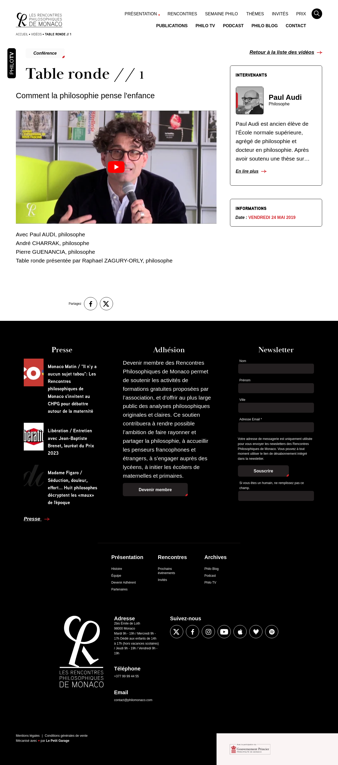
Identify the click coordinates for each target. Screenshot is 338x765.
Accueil (22, 34)
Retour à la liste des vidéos (282, 52)
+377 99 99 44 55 (126, 676)
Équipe (116, 576)
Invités (280, 14)
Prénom (245, 380)
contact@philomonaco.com (133, 700)
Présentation (141, 14)
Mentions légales (28, 736)
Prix (301, 14)
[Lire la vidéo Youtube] (116, 167)
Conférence (45, 53)
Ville (242, 400)
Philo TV (205, 26)
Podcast (233, 26)
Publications (172, 26)
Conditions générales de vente (66, 736)
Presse (33, 519)
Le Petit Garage (57, 741)
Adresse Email (251, 419)
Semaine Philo (221, 14)
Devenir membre (155, 489)
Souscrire (263, 471)
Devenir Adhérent (123, 582)
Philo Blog (264, 26)
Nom (243, 361)
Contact (296, 26)
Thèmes (255, 14)
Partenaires (119, 589)
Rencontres (182, 14)
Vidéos (36, 34)
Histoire (116, 569)
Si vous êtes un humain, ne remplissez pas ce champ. (272, 485)
